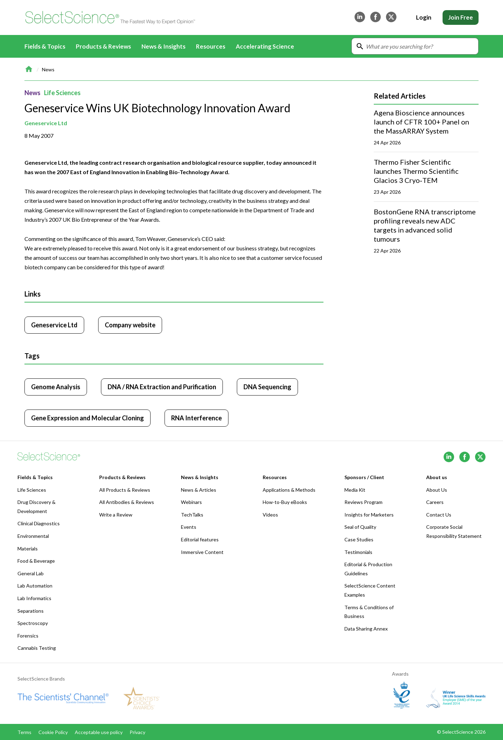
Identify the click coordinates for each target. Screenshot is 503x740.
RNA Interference (196, 418)
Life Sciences (62, 93)
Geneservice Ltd (45, 123)
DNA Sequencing (267, 387)
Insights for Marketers (369, 515)
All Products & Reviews (124, 490)
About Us (436, 490)
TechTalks (192, 515)
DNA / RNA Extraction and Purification (162, 387)
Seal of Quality (360, 527)
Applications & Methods (289, 490)
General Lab (30, 573)
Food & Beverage (36, 561)
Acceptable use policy (99, 732)
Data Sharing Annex (366, 629)
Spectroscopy (32, 623)
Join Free (460, 17)
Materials (27, 549)
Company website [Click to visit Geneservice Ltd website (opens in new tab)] (130, 325)
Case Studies (358, 539)
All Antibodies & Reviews (126, 502)
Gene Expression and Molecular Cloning (87, 418)
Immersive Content (202, 552)
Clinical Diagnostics (38, 523)
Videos (270, 515)
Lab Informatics (34, 598)
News (48, 69)
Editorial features (200, 539)
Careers (435, 502)
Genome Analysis (55, 387)
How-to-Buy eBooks (285, 502)
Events (188, 527)
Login (423, 17)
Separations (30, 611)
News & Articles (198, 490)
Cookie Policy (53, 732)
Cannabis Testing (36, 648)
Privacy (137, 732)
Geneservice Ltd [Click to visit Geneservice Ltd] (54, 325)
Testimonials (358, 552)
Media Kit (354, 490)
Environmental (33, 536)
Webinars (191, 502)
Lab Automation (34, 586)
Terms (24, 732)
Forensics (27, 636)
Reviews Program (363, 502)
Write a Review (115, 515)
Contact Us (438, 515)
